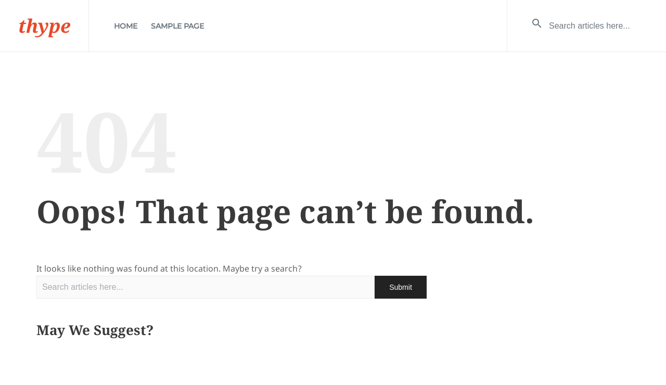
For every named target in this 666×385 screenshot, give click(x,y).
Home (125, 26)
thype (44, 25)
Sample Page (177, 26)
